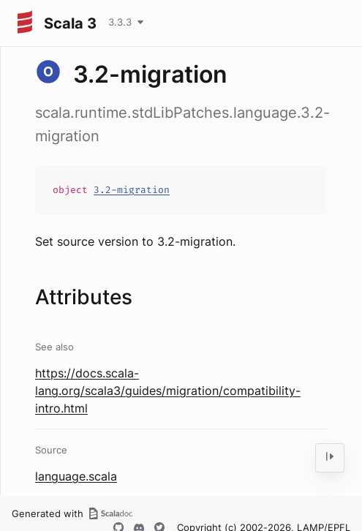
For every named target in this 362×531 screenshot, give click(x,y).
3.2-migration (132, 190)
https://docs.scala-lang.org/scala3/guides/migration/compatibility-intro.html (168, 390)
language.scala (76, 476)
